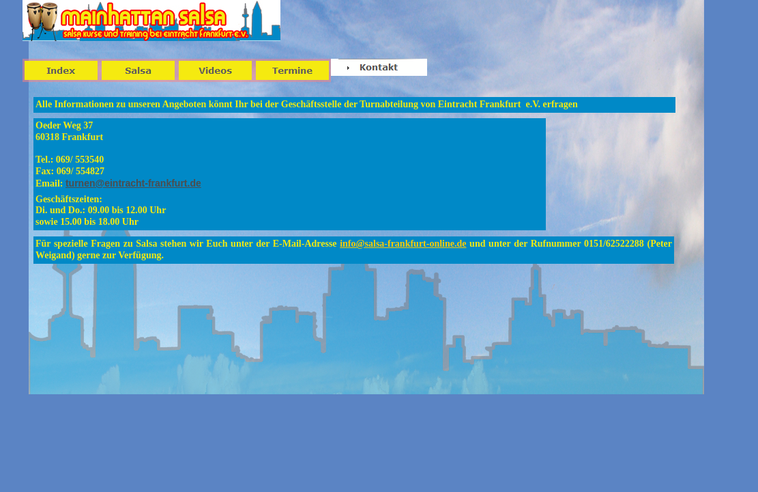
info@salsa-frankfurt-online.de (403, 243)
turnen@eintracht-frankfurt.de (133, 183)
